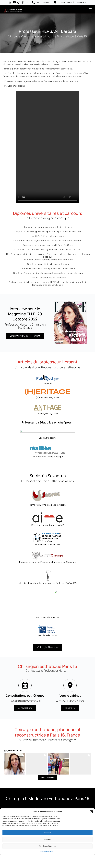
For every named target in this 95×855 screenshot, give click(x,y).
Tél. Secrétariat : (25, 701)
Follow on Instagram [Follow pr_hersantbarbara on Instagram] (47, 777)
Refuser (47, 839)
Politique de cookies (46, 852)
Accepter (47, 832)
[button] (91, 811)
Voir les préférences (47, 846)
